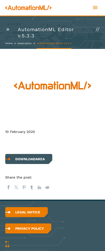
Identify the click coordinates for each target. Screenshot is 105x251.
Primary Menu (95, 7)
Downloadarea (30, 159)
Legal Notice (27, 212)
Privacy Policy (29, 228)
